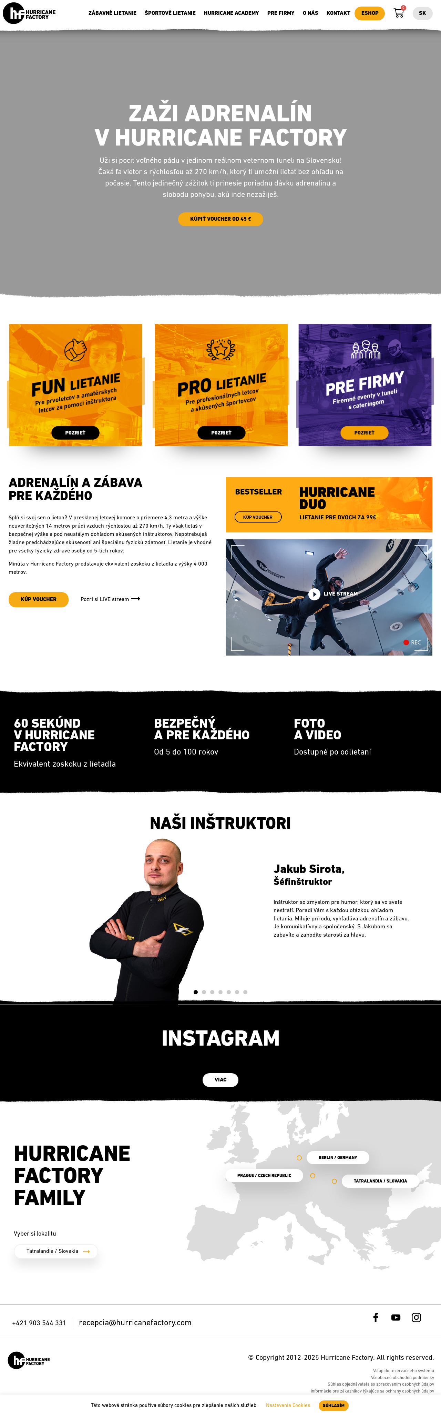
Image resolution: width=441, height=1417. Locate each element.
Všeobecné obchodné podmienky (402, 1381)
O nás (310, 13)
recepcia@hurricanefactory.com (135, 1327)
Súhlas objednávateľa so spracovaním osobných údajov (381, 1388)
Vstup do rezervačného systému (403, 1375)
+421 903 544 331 (40, 1327)
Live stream (333, 598)
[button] (196, 996)
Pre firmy (281, 13)
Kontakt (338, 13)
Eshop (370, 13)
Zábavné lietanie (112, 13)
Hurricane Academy (231, 13)
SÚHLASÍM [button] (334, 1406)
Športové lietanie (170, 13)
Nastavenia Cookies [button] (288, 1405)
